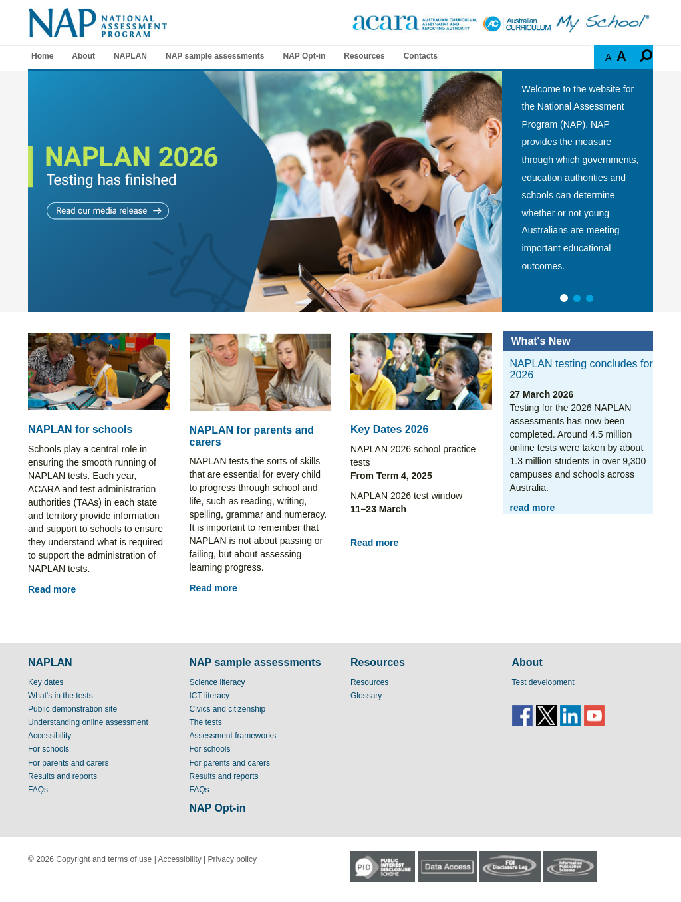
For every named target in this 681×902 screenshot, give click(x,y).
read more (532, 507)
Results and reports (62, 776)
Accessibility (49, 735)
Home (42, 56)
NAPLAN (130, 56)
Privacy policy (232, 859)
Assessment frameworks (233, 735)
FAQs (38, 789)
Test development (543, 682)
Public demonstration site (72, 709)
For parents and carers (68, 763)
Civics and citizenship (228, 709)
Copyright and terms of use (104, 859)
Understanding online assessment (88, 722)
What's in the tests (60, 695)
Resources (364, 56)
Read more (52, 589)
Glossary (366, 695)
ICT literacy (209, 695)
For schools (48, 749)
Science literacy (217, 682)
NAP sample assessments (215, 56)
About (83, 56)
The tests (206, 722)
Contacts (421, 56)
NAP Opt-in (304, 56)
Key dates (45, 682)
